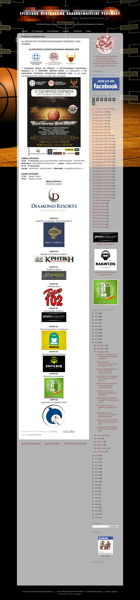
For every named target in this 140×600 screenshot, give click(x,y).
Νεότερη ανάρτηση (31, 443)
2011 (97, 468)
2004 (97, 485)
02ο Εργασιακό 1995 (100, 112)
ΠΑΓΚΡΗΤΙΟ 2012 (99, 203)
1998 (97, 504)
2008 (97, 478)
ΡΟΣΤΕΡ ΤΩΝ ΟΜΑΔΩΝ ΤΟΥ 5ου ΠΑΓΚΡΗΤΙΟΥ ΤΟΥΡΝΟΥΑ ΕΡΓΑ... (107, 371)
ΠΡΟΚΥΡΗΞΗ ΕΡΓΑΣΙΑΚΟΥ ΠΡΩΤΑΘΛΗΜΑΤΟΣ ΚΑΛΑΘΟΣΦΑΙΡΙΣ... (106, 386)
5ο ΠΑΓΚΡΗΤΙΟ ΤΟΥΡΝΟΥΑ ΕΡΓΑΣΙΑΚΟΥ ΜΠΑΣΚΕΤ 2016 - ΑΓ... (107, 378)
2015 (97, 455)
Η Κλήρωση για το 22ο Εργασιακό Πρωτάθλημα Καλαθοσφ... (106, 393)
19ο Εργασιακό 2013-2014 (102, 162)
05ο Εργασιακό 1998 (100, 121)
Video (88, 31)
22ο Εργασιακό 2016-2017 (102, 171)
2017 (97, 339)
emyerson (65, 594)
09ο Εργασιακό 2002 (100, 132)
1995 (97, 514)
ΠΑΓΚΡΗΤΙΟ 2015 (99, 212)
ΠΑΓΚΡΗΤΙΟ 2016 (34, 435)
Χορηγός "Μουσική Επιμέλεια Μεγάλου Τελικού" (105, 272)
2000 (97, 498)
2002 (97, 491)
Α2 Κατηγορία (53, 31)
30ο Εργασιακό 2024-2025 (102, 195)
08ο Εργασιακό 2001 (100, 129)
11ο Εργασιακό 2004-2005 (102, 138)
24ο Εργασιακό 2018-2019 (102, 177)
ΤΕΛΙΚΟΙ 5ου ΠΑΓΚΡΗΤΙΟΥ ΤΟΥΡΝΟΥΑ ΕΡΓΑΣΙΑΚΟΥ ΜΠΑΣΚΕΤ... (107, 356)
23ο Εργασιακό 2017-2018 (102, 174)
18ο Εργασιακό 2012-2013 (102, 159)
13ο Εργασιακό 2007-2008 (102, 144)
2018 (97, 336)
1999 (97, 501)
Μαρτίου (100, 445)
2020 (97, 329)
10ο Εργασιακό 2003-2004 (102, 135)
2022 (97, 323)
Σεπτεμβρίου (102, 435)
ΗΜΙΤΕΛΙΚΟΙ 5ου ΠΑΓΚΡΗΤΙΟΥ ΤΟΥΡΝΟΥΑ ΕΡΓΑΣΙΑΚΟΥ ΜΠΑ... (107, 364)
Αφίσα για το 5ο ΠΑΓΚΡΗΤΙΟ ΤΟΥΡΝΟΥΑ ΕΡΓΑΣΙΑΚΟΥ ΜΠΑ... (107, 422)
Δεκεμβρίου (101, 345)
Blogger (78, 594)
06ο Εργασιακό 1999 (100, 124)
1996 (97, 511)
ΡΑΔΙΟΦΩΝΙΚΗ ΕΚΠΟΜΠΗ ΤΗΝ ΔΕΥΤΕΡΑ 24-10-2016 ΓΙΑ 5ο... (107, 400)
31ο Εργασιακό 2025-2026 (102, 198)
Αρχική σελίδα (52, 443)
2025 (97, 313)
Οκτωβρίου (101, 352)
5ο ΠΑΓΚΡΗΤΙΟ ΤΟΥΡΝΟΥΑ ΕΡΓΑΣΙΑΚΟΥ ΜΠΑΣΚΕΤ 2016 (107, 429)
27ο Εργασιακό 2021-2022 (102, 186)
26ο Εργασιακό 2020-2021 (102, 183)
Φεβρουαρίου (102, 448)
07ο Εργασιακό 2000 (100, 127)
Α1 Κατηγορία (37, 31)
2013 (97, 462)
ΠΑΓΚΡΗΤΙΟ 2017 (99, 218)
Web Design (105, 556)
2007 (97, 482)
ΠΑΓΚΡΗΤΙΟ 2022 (99, 227)
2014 (97, 459)
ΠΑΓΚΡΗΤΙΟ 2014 (99, 209)
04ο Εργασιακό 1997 (100, 118)
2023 (97, 320)
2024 (97, 316)
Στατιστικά (77, 31)
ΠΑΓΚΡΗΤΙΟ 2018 (99, 221)
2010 (97, 472)
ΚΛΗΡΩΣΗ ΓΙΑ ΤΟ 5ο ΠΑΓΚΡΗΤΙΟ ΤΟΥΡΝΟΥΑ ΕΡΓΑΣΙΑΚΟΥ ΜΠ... (106, 415)
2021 (97, 326)
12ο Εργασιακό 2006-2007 (102, 141)
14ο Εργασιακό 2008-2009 (102, 147)
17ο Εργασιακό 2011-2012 (102, 156)
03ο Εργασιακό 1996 (100, 115)
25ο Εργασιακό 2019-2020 (102, 180)
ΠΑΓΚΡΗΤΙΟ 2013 (99, 206)
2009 (97, 475)
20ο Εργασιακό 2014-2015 (102, 165)
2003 (97, 488)
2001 (97, 494)
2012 (97, 465)
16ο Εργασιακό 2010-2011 (102, 153)
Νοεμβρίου (101, 348)
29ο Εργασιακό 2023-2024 (102, 192)
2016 (97, 342)
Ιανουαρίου (101, 451)
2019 (97, 333)
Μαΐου (99, 438)
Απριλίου (100, 442)
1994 (97, 517)
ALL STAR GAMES (99, 200)
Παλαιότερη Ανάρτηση (75, 443)
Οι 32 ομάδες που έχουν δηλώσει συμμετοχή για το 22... (106, 407)
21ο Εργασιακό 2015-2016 (102, 168)
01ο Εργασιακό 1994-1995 (102, 109)
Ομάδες (66, 31)
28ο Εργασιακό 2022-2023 (102, 189)
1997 (97, 507)
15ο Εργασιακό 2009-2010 (102, 150)
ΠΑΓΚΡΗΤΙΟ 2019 (99, 224)
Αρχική (24, 31)
